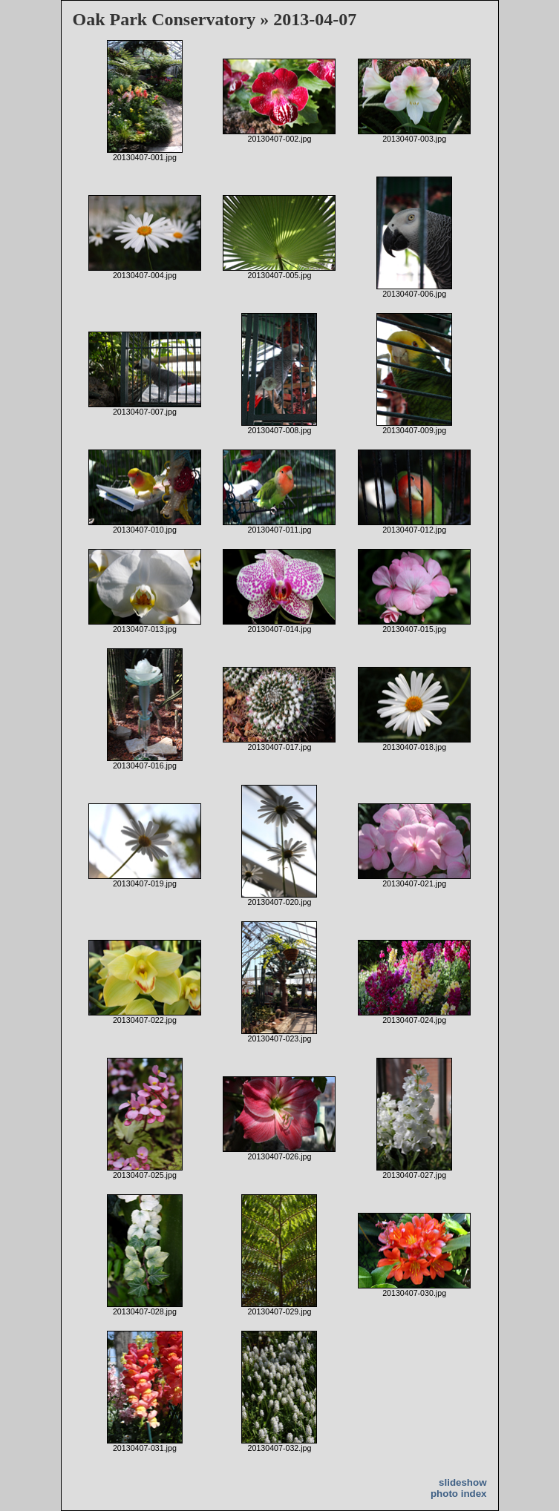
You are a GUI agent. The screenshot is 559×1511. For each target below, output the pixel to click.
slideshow (462, 1482)
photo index (459, 1493)
